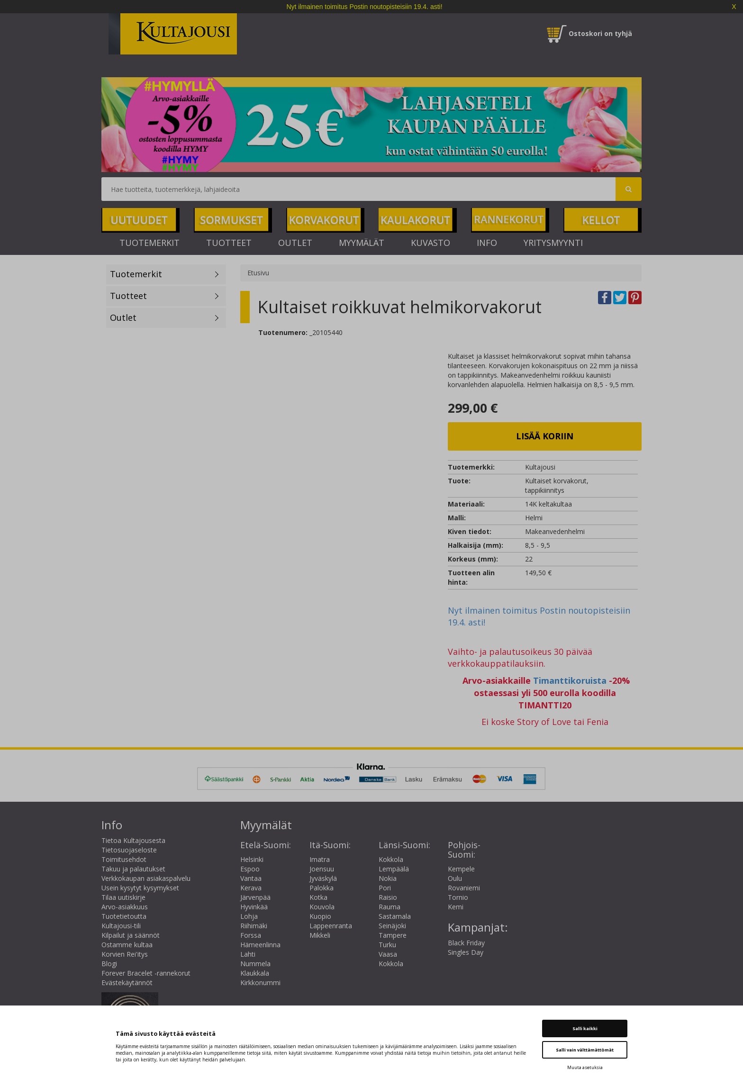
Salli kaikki (585, 1028)
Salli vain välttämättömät (585, 1050)
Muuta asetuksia (585, 1067)
